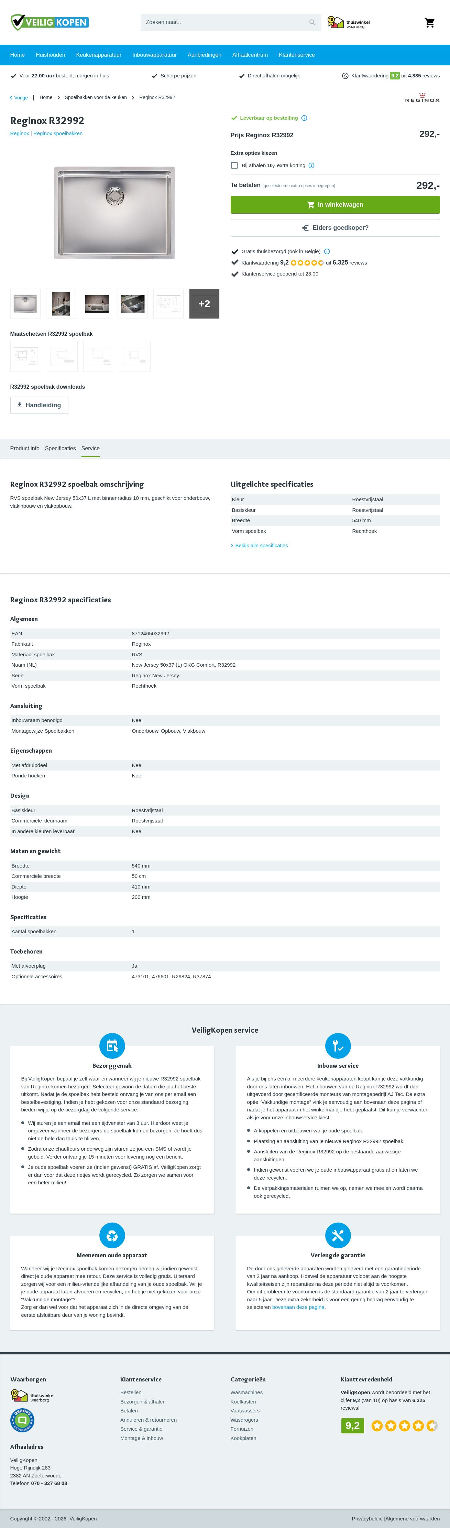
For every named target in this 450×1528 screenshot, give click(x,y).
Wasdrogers (244, 1420)
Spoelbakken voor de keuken (96, 97)
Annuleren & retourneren (148, 1420)
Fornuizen (242, 1429)
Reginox (19, 133)
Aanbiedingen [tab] (204, 75)
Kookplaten (243, 1438)
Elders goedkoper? (335, 228)
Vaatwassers (245, 1410)
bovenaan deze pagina (298, 1307)
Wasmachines (247, 1392)
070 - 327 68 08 (49, 1483)
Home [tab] (17, 75)
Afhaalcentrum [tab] (250, 75)
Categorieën (248, 1379)
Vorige (18, 97)
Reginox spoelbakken (58, 133)
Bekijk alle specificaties (258, 545)
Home (46, 97)
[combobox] (231, 22)
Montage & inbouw (141, 1438)
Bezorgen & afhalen (143, 1402)
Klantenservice (141, 1379)
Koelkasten (243, 1402)
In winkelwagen (335, 205)
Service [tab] (90, 448)
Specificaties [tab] (60, 448)
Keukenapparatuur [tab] (99, 75)
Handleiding (38, 405)
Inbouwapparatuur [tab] (154, 75)
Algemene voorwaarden (412, 1518)
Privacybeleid (367, 1518)
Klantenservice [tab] (297, 75)
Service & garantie (141, 1429)
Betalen (129, 1410)
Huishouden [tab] (50, 75)
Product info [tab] (25, 448)
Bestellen (131, 1392)
